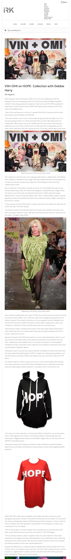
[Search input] (35, 30)
